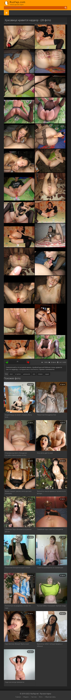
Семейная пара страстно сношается (50, 529)
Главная (18, 697)
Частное (34, 697)
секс (34, 374)
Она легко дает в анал (45, 453)
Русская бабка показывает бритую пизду (51, 606)
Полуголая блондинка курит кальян (17, 567)
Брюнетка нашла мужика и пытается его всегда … (51, 492)
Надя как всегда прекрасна (14, 682)
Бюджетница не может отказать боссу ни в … (18, 416)
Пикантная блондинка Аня (46, 415)
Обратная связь (50, 697)
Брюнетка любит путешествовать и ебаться (49, 645)
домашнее (26, 374)
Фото (41, 697)
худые (47, 374)
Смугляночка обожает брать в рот (17, 644)
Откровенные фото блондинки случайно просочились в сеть (16, 454)
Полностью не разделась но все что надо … (18, 607)
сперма (40, 374)
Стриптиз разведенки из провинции (50, 567)
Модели (26, 697)
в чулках (18, 374)
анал (11, 374)
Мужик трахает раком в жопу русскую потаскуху (18, 492)
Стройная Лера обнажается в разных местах (18, 530)
